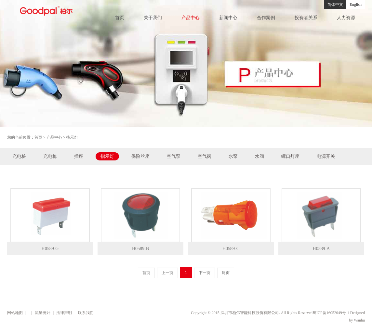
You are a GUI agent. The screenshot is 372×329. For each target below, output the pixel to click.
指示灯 (107, 156)
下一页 (204, 273)
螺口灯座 (290, 156)
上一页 (167, 273)
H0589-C (230, 248)
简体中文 (335, 4)
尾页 (226, 273)
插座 (78, 156)
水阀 (259, 156)
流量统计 (42, 312)
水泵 (233, 156)
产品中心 (190, 17)
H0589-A (321, 248)
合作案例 (266, 17)
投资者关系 (306, 17)
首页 (119, 17)
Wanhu (359, 320)
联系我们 (86, 312)
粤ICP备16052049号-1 (330, 312)
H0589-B (140, 248)
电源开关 (326, 156)
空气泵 (173, 156)
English (356, 4)
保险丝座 (140, 156)
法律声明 (64, 312)
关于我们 (153, 17)
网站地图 (15, 312)
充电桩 (19, 156)
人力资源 (346, 17)
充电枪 (50, 156)
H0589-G (50, 248)
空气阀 (204, 156)
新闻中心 (228, 17)
